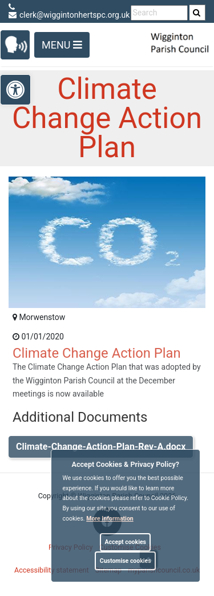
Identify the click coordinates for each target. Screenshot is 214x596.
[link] (196, 13)
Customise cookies (125, 561)
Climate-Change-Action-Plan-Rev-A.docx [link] (100, 446)
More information (110, 518)
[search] (197, 13)
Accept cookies (125, 542)
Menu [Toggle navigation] (62, 45)
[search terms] (159, 13)
